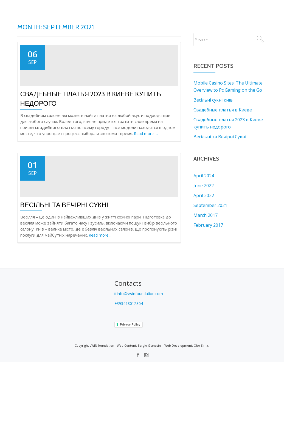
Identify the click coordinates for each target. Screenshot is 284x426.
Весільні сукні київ (213, 100)
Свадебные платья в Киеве (222, 110)
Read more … (146, 166)
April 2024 (203, 176)
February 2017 (208, 225)
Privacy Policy (130, 388)
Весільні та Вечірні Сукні (64, 269)
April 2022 (203, 195)
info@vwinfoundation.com (139, 357)
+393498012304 (130, 367)
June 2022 (203, 186)
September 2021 (210, 205)
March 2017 (205, 215)
